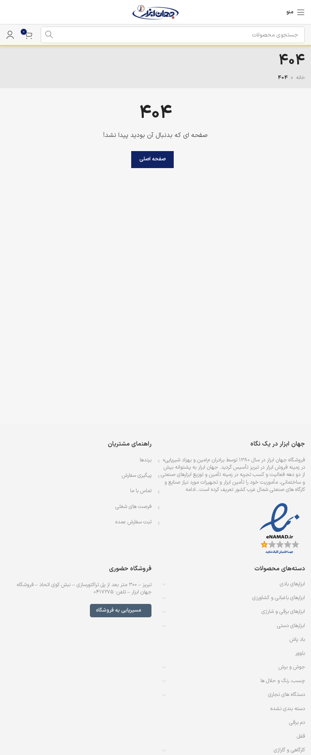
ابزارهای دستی (291, 626)
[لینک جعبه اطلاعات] (10, 12)
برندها (145, 460)
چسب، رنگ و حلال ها (282, 681)
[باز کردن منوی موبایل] (295, 12)
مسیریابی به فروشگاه (120, 610)
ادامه (190, 490)
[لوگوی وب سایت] (155, 12)
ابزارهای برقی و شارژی (283, 612)
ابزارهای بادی (292, 584)
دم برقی (297, 723)
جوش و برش (292, 667)
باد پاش (297, 640)
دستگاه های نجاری (286, 695)
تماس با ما (140, 491)
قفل (301, 736)
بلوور (300, 653)
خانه (300, 78)
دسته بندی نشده (288, 709)
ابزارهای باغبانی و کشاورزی (278, 598)
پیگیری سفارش (136, 475)
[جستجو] (172, 34)
